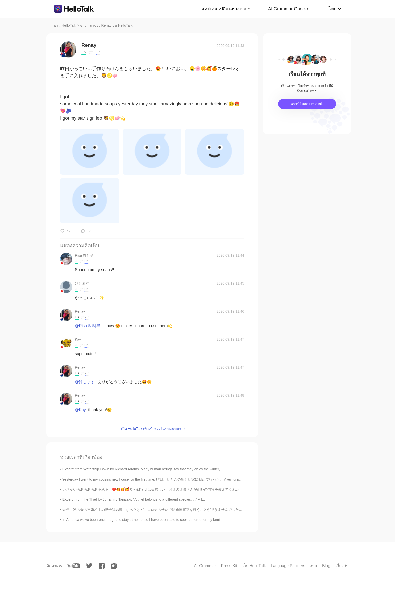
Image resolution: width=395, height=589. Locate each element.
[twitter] (89, 565)
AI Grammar (205, 566)
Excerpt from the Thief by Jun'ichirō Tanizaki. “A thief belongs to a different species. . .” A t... (133, 499)
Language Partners (288, 566)
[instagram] (114, 566)
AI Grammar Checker (289, 8)
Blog (326, 566)
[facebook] (102, 566)
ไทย (332, 8)
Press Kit (229, 566)
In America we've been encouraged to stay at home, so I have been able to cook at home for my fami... (142, 520)
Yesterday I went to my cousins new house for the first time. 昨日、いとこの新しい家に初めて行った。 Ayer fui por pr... (155, 479)
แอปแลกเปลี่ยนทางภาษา (226, 8)
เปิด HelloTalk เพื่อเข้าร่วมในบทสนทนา (151, 429)
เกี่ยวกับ (342, 566)
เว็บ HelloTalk (254, 566)
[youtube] (73, 565)
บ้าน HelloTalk (65, 25)
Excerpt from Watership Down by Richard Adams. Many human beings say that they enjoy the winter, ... (143, 469)
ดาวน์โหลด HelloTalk (307, 104)
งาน (313, 566)
